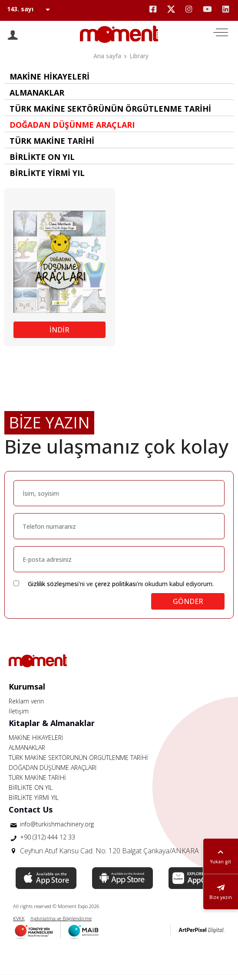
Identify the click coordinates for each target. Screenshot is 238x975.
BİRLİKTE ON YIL (31, 787)
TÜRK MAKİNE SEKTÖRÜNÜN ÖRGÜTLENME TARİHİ (78, 757)
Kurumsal (27, 686)
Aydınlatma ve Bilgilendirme (61, 918)
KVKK (19, 918)
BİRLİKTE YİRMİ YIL (34, 797)
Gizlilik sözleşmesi (53, 584)
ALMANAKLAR (27, 747)
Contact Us (31, 809)
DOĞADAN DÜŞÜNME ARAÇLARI (52, 767)
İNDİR (59, 330)
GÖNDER (188, 601)
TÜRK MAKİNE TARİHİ (37, 777)
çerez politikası (116, 584)
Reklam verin (26, 701)
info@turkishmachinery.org (57, 824)
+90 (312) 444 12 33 (47, 837)
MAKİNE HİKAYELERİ (36, 737)
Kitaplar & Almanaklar (52, 723)
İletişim (19, 711)
